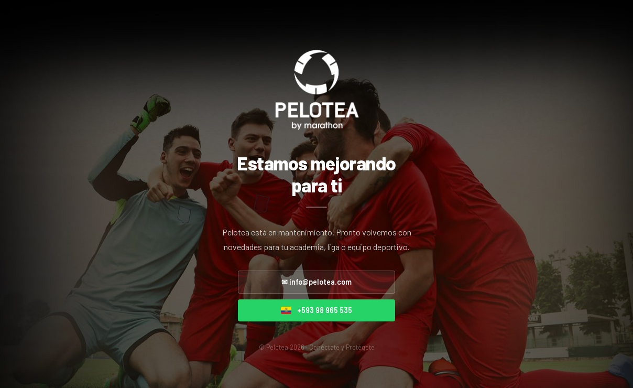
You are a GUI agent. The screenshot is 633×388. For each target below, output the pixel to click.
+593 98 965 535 (316, 310)
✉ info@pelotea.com (316, 281)
